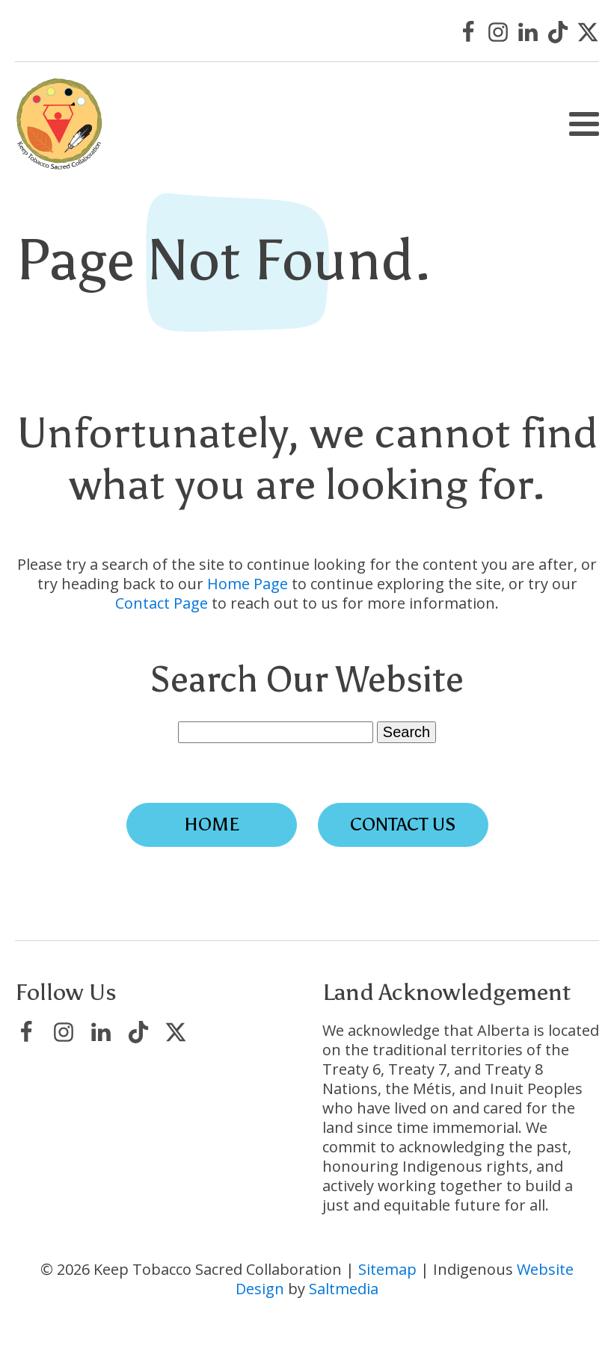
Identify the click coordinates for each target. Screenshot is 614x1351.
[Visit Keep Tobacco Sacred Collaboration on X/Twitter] (588, 32)
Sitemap (387, 1269)
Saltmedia (343, 1289)
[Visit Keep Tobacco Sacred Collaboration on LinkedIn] (528, 32)
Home (211, 824)
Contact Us (403, 824)
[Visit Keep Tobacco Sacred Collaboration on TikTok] (558, 32)
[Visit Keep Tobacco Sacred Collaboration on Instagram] (498, 32)
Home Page (247, 584)
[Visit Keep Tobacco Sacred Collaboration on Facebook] (468, 32)
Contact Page (161, 603)
